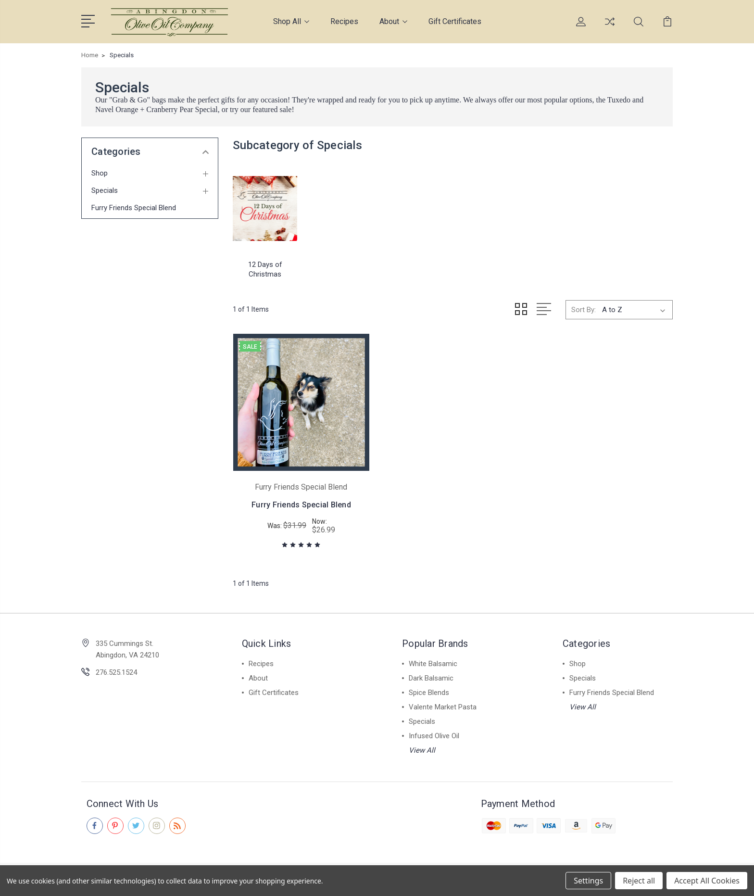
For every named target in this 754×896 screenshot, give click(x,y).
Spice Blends (429, 692)
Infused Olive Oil (434, 735)
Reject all (639, 880)
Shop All (291, 21)
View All (422, 749)
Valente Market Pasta (443, 706)
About (393, 21)
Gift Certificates (454, 21)
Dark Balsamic (431, 677)
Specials (104, 190)
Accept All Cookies (707, 880)
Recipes (344, 21)
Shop (99, 173)
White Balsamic (433, 663)
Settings (588, 880)
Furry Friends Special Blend (133, 207)
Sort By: (583, 309)
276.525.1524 (116, 672)
